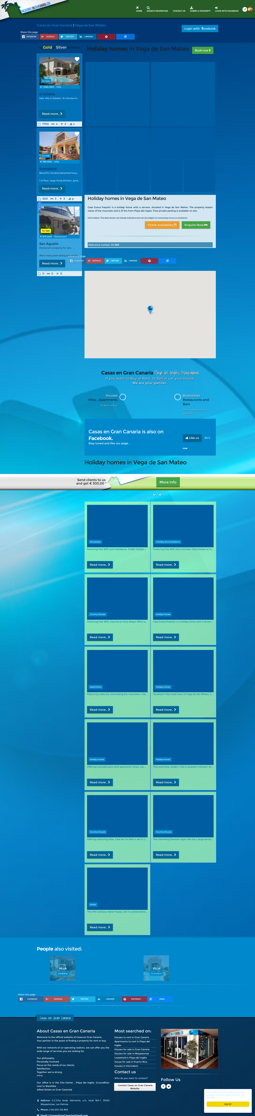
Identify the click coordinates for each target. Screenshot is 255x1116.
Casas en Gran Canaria (54, 25)
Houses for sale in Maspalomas (131, 1053)
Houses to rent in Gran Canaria (131, 1037)
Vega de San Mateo (90, 25)
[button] (150, 310)
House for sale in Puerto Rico (130, 1061)
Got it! (227, 1104)
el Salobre (47, 94)
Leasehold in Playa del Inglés (130, 1057)
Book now (203, 50)
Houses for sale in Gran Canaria (131, 1049)
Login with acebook (200, 28)
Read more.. (52, 114)
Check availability (162, 225)
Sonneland (47, 169)
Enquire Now (196, 225)
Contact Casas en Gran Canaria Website (134, 1087)
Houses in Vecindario (126, 1065)
